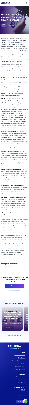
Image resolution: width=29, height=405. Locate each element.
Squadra (9, 24)
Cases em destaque (19, 355)
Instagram (22, 393)
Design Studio (7, 266)
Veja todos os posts (14, 335)
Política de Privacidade (19, 369)
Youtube (23, 398)
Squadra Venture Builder (18, 363)
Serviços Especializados (18, 361)
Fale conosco (20, 401)
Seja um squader (20, 377)
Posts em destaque (20, 366)
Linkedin (23, 390)
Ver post (9, 327)
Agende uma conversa (14, 286)
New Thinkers (21, 382)
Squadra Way (21, 358)
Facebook (22, 395)
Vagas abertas (21, 379)
